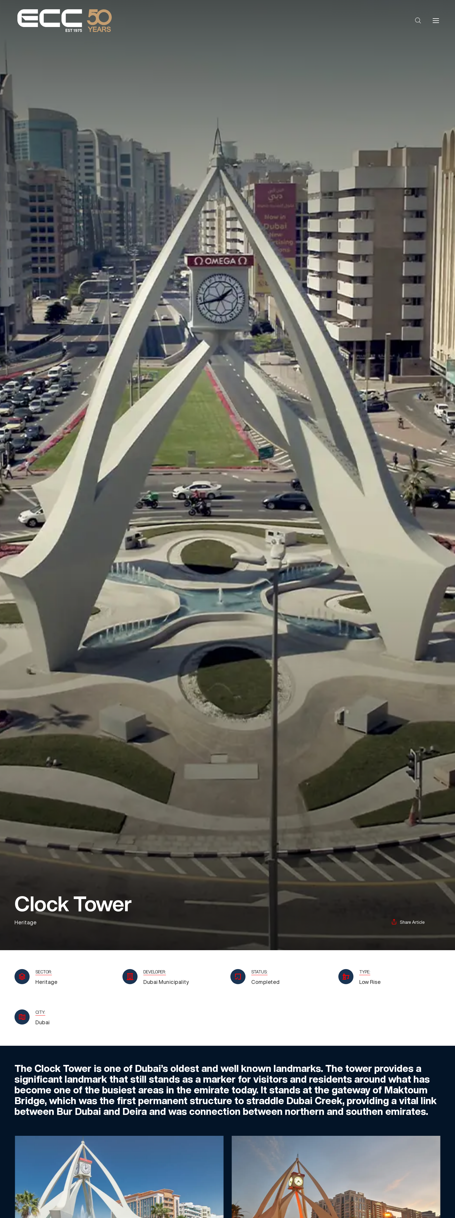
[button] (418, 20)
